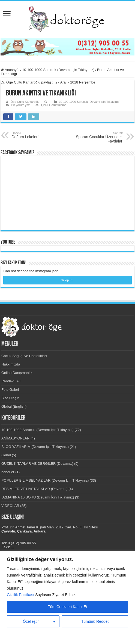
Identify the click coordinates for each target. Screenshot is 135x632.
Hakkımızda (10, 364)
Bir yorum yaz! (21, 105)
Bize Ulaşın (10, 398)
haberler (7, 472)
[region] (67, 591)
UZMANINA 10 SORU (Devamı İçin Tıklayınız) (37, 497)
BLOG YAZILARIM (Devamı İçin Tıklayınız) (35, 447)
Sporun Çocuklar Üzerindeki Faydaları (96, 137)
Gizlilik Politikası (20, 595)
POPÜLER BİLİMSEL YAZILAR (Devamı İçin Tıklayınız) (45, 480)
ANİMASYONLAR (15, 438)
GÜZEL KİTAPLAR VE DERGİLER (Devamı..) (37, 463)
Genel (6, 455)
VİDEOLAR (10, 506)
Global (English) (14, 406)
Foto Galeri (10, 390)
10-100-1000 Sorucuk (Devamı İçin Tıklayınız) (58, 70)
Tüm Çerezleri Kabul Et (67, 607)
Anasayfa (10, 70)
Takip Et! (67, 280)
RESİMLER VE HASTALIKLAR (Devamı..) (34, 489)
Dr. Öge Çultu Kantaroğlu (20, 82)
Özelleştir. (31, 621)
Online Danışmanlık (16, 373)
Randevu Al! (10, 381)
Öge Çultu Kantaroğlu (24, 101)
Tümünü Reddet (95, 621)
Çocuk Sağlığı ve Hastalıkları (24, 356)
